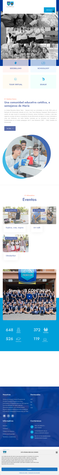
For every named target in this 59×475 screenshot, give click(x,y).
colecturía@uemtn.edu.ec (42, 433)
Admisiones (49, 10)
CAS (31, 407)
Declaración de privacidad (34, 472)
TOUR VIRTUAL (15, 85)
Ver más (10, 128)
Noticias (5, 425)
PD (31, 405)
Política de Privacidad (9, 434)
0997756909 (38, 427)
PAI (31, 402)
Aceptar (30, 469)
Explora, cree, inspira (14, 228)
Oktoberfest (11, 256)
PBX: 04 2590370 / (40, 425)
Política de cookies (23, 472)
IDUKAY (43, 85)
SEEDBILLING (16, 69)
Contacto (5, 428)
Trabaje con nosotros (8, 431)
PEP (31, 399)
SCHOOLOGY (43, 69)
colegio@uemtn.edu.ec (41, 431)
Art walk (36, 228)
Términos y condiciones (9, 437)
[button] (56, 452)
